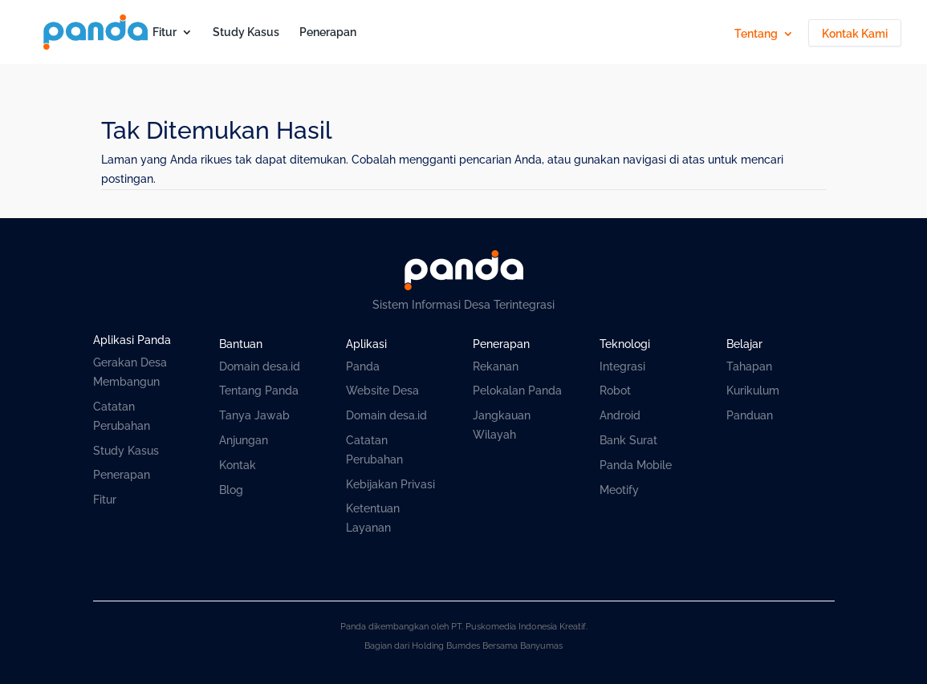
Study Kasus (246, 32)
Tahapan (749, 366)
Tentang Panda (259, 390)
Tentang (756, 33)
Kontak (237, 465)
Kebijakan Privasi (390, 484)
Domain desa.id (259, 366)
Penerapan (327, 32)
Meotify (619, 490)
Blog (231, 490)
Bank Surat (628, 440)
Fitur (164, 32)
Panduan (749, 415)
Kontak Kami (855, 33)
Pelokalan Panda (517, 390)
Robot (615, 390)
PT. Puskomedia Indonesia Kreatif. (519, 626)
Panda (363, 366)
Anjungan (243, 440)
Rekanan (495, 366)
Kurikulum (752, 390)
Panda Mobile (636, 465)
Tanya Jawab (254, 415)
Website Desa (382, 390)
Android (620, 415)
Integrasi (622, 366)
